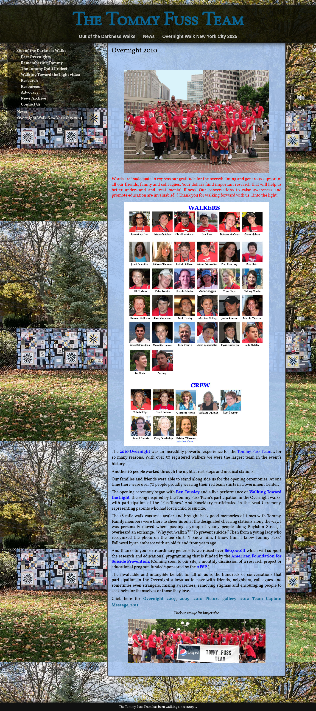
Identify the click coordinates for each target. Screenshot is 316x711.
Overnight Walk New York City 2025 (199, 36)
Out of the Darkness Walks (107, 36)
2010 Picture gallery (214, 599)
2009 (184, 599)
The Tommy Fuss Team (158, 21)
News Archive (33, 98)
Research (29, 81)
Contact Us (31, 104)
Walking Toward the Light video (50, 75)
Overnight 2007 (159, 599)
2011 (134, 605)
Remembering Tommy (42, 63)
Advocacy (30, 92)
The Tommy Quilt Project (44, 69)
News (149, 36)
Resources (30, 87)
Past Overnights (36, 57)
